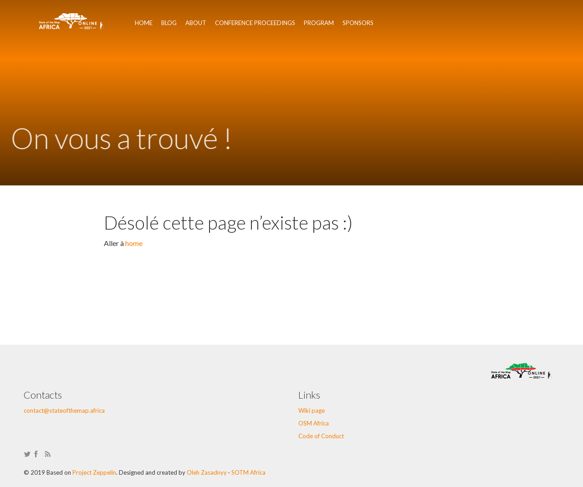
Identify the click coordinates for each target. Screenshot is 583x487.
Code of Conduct (321, 436)
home (134, 243)
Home (144, 22)
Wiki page (311, 410)
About (195, 22)
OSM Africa (313, 423)
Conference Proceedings (255, 22)
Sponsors (358, 22)
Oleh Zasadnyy (207, 472)
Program (319, 22)
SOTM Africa (248, 472)
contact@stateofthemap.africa (64, 410)
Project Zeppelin (94, 472)
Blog (169, 22)
